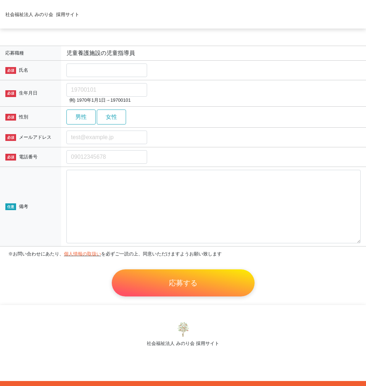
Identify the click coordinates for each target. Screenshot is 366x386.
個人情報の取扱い (82, 254)
